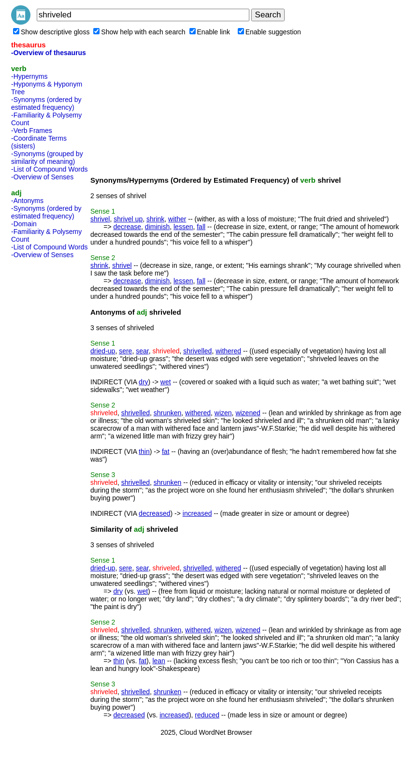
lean (158, 661)
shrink (155, 219)
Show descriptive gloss (51, 32)
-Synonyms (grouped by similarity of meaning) (47, 157)
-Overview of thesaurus (48, 53)
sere (125, 351)
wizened (247, 413)
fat (166, 451)
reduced (207, 715)
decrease (127, 227)
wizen (223, 413)
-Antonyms (27, 200)
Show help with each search (139, 32)
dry (143, 382)
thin (144, 451)
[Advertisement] (49, 407)
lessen (183, 227)
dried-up (102, 351)
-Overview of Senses (42, 177)
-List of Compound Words (49, 169)
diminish (157, 227)
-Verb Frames (31, 130)
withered (228, 351)
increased (197, 513)
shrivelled (197, 351)
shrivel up (128, 219)
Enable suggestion (269, 32)
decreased (154, 513)
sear (142, 351)
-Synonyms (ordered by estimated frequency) (46, 103)
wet (165, 382)
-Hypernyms (29, 76)
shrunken (168, 413)
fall (201, 227)
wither (177, 219)
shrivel (100, 219)
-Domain (24, 224)
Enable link (209, 32)
